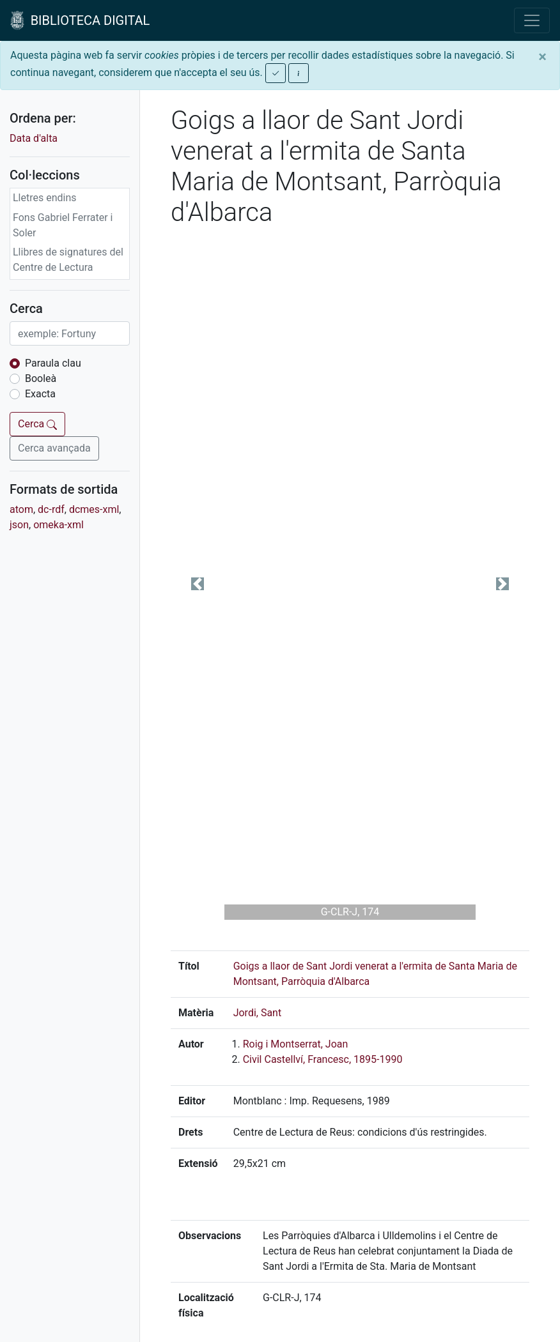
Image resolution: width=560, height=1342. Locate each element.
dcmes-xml (94, 509)
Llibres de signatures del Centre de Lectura (68, 259)
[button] (197, 584)
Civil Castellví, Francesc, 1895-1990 (323, 1059)
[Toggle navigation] (532, 20)
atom (21, 509)
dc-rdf (51, 509)
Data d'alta (34, 138)
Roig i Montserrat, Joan (295, 1044)
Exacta (40, 394)
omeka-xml (58, 525)
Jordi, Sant (257, 1013)
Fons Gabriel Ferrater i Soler (63, 225)
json (19, 525)
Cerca (37, 424)
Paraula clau (53, 363)
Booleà (40, 378)
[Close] (542, 57)
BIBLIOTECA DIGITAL (80, 20)
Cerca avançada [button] (54, 448)
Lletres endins (45, 198)
